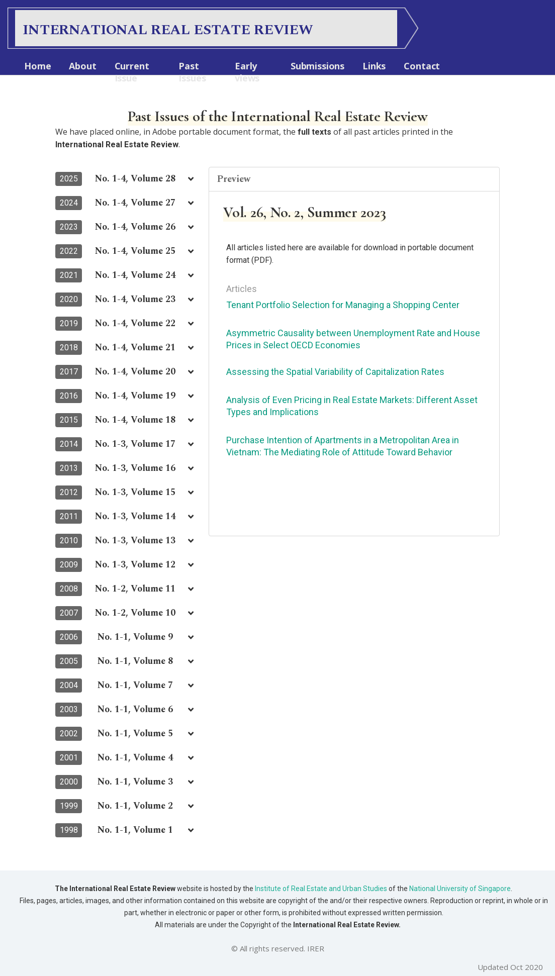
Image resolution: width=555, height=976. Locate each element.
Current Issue (132, 72)
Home (37, 66)
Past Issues (192, 72)
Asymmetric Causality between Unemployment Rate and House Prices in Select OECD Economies (353, 339)
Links (374, 66)
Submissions (317, 66)
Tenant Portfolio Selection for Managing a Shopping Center (342, 305)
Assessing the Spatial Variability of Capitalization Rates (335, 371)
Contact (422, 66)
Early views (247, 72)
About (82, 66)
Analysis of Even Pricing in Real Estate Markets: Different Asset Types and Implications (352, 406)
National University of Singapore (459, 889)
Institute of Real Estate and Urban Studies (321, 889)
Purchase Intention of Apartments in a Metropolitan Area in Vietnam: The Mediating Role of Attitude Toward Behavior (342, 446)
